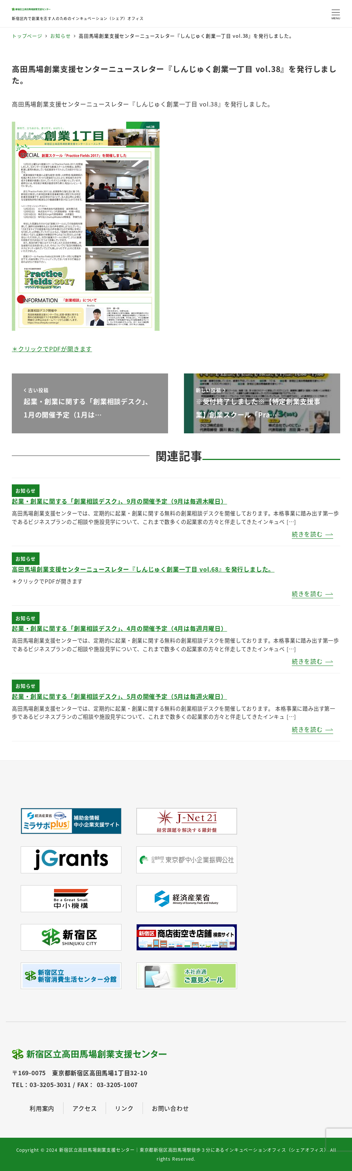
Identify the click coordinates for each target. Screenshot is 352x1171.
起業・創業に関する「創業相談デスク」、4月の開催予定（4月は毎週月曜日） (119, 628)
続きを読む (307, 533)
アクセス (84, 1108)
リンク (124, 1108)
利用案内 (42, 1108)
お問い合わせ (170, 1108)
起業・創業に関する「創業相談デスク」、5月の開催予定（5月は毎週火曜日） (119, 696)
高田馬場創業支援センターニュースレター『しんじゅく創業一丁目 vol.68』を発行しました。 (143, 569)
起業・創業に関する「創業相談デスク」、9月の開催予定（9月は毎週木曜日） (119, 501)
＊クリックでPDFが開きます (52, 348)
